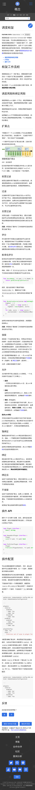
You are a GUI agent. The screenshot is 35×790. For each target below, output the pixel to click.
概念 (14, 15)
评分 (10, 264)
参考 (24, 15)
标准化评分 (13, 247)
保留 (24, 505)
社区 (17, 751)
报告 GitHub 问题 (10, 724)
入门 (11, 15)
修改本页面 (25, 724)
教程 (21, 15)
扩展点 (7, 60)
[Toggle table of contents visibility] (4, 4)
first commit (15, 730)
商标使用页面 (29, 785)
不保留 (28, 358)
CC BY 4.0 (25, 782)
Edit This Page (30, 25)
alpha (27, 34)
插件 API (7, 62)
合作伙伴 (17, 746)
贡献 (27, 15)
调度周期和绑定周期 (11, 57)
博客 (17, 742)
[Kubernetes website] (17, 4)
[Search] (17, 18)
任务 (17, 15)
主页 (8, 15)
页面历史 (23, 730)
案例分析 (17, 756)
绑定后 (15, 360)
